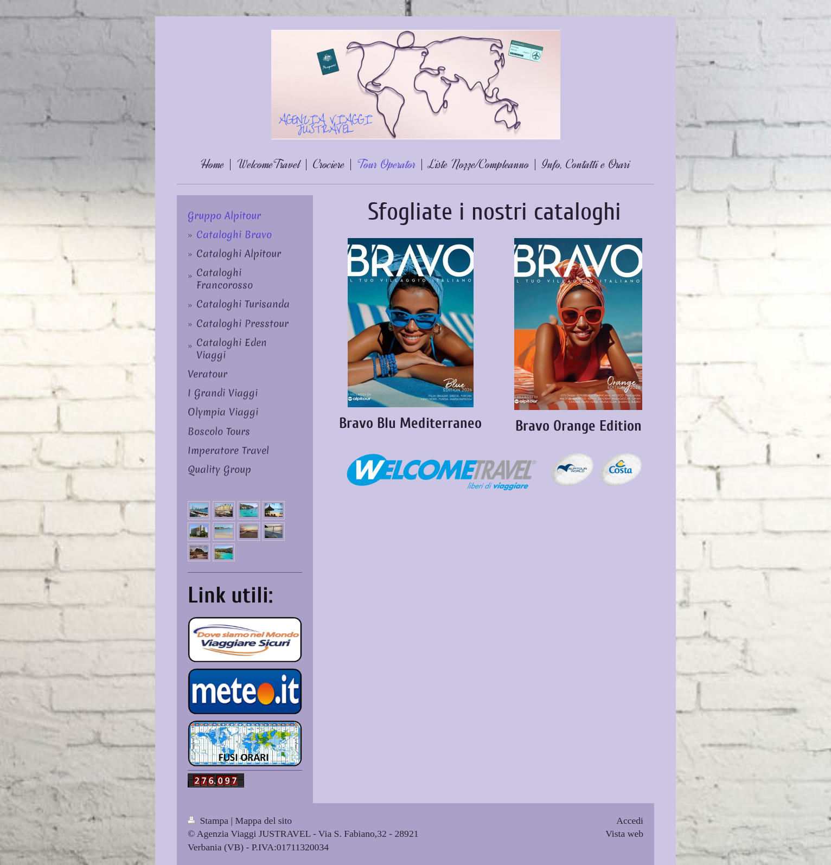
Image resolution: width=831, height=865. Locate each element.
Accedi (629, 820)
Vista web (624, 833)
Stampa (209, 820)
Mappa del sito (263, 820)
